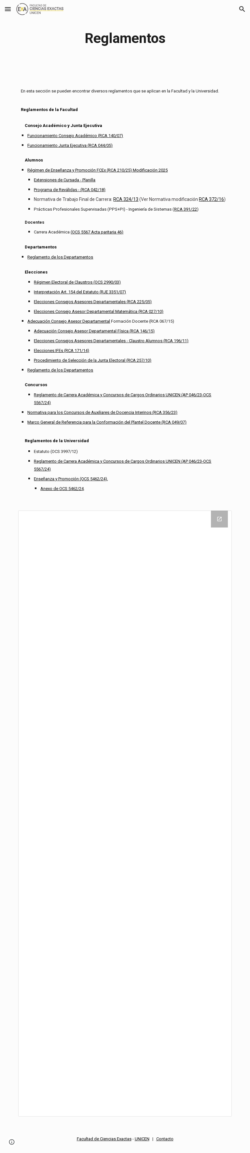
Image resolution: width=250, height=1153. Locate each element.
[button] (8, 9)
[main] (125, 38)
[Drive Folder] (124, 814)
